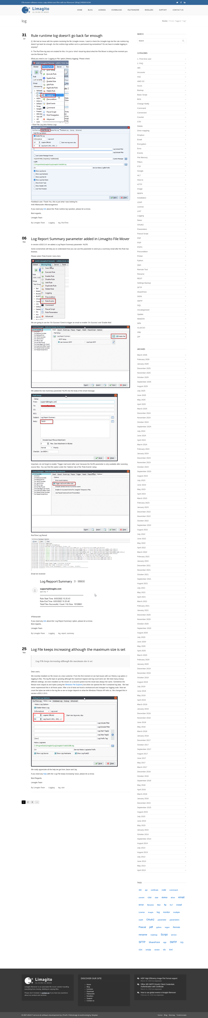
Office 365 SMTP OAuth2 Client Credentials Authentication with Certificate (157, 985)
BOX (139, 99)
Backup (140, 90)
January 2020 (143, 664)
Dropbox (140, 135)
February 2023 (143, 503)
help (45, 774)
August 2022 (142, 530)
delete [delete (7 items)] (164, 897)
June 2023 (141, 485)
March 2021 (142, 601)
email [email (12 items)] (181, 897)
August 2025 (142, 386)
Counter (140, 117)
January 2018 (143, 736)
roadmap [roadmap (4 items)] (154, 935)
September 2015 (144, 807)
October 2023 (143, 467)
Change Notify (143, 104)
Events (140, 153)
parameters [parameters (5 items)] (174, 920)
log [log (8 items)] (158, 912)
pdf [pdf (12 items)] (151, 927)
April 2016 (141, 789)
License (140, 207)
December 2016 (144, 772)
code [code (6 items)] (164, 890)
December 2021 (144, 565)
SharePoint (141, 292)
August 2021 (142, 583)
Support (163, 10)
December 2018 (144, 713)
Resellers (149, 10)
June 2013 (141, 861)
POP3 (139, 247)
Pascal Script (142, 234)
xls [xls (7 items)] (164, 949)
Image (139, 189)
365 (138, 68)
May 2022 (141, 543)
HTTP (139, 184)
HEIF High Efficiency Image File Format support (159, 978)
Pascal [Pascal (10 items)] (142, 927)
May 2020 (141, 646)
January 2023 (143, 507)
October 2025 (143, 377)
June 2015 (141, 821)
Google (140, 171)
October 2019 (143, 677)
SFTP (139, 287)
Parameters (142, 229)
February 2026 (143, 359)
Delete (140, 126)
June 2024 (141, 435)
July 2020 (141, 637)
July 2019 (141, 686)
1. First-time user (144, 59)
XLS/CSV (141, 328)
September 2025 (144, 382)
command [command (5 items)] (173, 890)
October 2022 (143, 521)
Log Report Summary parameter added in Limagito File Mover (80, 238)
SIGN (139, 296)
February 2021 (143, 606)
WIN (139, 323)
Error (139, 148)
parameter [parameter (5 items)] (162, 920)
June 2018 (141, 722)
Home (79, 10)
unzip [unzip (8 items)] (148, 949)
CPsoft (64, 1015)
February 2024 (143, 449)
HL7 (139, 175)
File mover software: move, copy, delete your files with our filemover (48, 2)
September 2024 (144, 427)
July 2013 (141, 857)
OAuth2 (140, 225)
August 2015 (142, 812)
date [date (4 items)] (156, 898)
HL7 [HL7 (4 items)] (171, 905)
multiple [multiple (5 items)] (176, 912)
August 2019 (142, 682)
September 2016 (144, 781)
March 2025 (142, 409)
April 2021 (141, 597)
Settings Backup (144, 283)
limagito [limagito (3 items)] (150, 912)
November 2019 (144, 673)
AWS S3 (140, 81)
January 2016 (143, 798)
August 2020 (142, 633)
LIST (139, 211)
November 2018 (144, 718)
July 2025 (141, 391)
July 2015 (141, 816)
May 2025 (141, 400)
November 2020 (144, 619)
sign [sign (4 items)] (164, 942)
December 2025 (144, 368)
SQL (139, 305)
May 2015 (141, 825)
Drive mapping (143, 131)
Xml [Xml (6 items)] (170, 949)
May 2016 (141, 785)
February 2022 (143, 556)
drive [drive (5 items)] (173, 897)
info (44, 209)
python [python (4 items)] (158, 927)
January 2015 (143, 830)
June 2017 (141, 758)
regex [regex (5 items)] (167, 927)
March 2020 (142, 655)
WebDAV (141, 319)
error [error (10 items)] (141, 904)
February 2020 (143, 660)
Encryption (141, 144)
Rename (140, 274)
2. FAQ (140, 63)
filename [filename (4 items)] (150, 905)
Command (141, 108)
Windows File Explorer (73, 685)
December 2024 (144, 413)
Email (139, 139)
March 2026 (142, 355)
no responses (157, 981)
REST (139, 278)
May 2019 (141, 695)
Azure (139, 86)
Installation (141, 198)
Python (140, 260)
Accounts (141, 72)
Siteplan (95, 1015)
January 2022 (143, 561)
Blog (77, 2)
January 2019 (143, 709)
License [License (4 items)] (142, 912)
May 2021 (141, 592)
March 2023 (142, 498)
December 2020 (144, 615)
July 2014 (141, 848)
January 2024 (143, 453)
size (62, 788)
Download (117, 10)
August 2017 (142, 754)
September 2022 (144, 525)
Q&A (139, 265)
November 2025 (144, 373)
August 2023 (142, 476)
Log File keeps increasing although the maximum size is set (78, 649)
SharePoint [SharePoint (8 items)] (154, 942)
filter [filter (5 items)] (159, 905)
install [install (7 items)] (179, 905)
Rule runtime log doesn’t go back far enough (66, 35)
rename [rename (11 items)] (143, 934)
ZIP (138, 337)
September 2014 (144, 839)
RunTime (64, 223)
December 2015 (144, 803)
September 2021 (144, 579)
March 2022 (142, 552)
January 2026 (143, 364)
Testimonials (181, 1015)
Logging (51, 223)
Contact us (178, 10)
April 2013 (141, 870)
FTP (139, 166)
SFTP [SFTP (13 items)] (142, 942)
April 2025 (141, 404)
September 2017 (144, 749)
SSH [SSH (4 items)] (140, 950)
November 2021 (144, 570)
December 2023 (144, 458)
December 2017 (144, 740)
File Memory (142, 157)
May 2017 (141, 763)
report (63, 633)
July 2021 (141, 588)
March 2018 (142, 731)
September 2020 (144, 628)
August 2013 (142, 852)
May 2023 (141, 489)
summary (70, 633)
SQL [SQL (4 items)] (182, 942)
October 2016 (143, 776)
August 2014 (142, 843)
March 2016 (142, 794)
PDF (139, 238)
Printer (140, 256)
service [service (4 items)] (174, 935)
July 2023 (141, 480)
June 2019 (141, 691)
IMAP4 (140, 193)
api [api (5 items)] (146, 890)
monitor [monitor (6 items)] (166, 912)
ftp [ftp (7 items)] (165, 905)
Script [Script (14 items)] (164, 934)
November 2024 (144, 418)
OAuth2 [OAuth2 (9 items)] (150, 919)
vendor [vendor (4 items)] (157, 950)
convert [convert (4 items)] (141, 898)
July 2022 (141, 534)
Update (140, 314)
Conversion (142, 113)
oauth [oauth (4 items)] (141, 920)
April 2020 (141, 651)
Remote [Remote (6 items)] (176, 927)
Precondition (142, 251)
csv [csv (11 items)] (150, 897)
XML (139, 332)
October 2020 (143, 624)
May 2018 (141, 727)
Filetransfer (133, 10)
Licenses (102, 10)
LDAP (139, 202)
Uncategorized (143, 310)
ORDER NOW (85, 2)
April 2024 (141, 440)
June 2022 (141, 539)
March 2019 (142, 704)
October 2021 (143, 574)
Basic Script (142, 95)
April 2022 (141, 548)
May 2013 (141, 866)
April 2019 (141, 700)
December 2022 (144, 512)
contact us (45, 993)
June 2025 (141, 395)
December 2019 (144, 668)
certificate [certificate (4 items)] (154, 890)
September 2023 (144, 471)
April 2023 (141, 494)
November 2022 (144, 516)
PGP (139, 243)
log (59, 223)
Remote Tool (142, 269)
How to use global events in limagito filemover (158, 993)
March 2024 (142, 444)
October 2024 (143, 422)
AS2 (139, 77)
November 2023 (144, 462)
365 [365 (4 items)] (140, 890)
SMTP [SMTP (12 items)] (173, 942)
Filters (139, 162)
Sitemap (172, 1015)
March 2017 (142, 767)
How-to (140, 180)
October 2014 (143, 834)
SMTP (139, 301)
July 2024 (141, 431)
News (139, 220)
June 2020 (141, 642)
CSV (139, 122)
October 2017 (143, 745)
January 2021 (143, 610)
